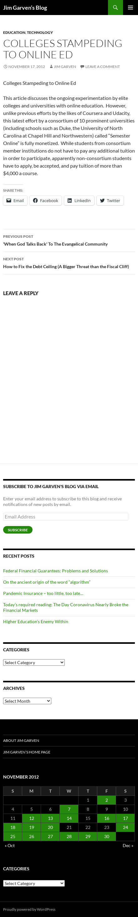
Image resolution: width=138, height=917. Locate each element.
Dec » (128, 845)
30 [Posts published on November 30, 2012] (106, 836)
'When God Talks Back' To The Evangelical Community (69, 240)
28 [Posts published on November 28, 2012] (69, 836)
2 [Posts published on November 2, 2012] (106, 800)
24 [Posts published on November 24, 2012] (125, 827)
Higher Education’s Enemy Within (35, 621)
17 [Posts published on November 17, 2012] (125, 818)
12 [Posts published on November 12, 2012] (31, 818)
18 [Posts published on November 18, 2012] (12, 827)
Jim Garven (65, 66)
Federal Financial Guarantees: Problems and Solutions (55, 570)
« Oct (10, 845)
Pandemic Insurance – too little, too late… (43, 593)
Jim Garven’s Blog (25, 7)
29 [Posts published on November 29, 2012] (87, 836)
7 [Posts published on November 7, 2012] (69, 809)
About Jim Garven (21, 740)
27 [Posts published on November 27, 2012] (50, 836)
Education (14, 32)
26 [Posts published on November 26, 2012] (31, 836)
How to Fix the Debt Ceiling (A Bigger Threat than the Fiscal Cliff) (69, 262)
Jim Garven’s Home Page (26, 752)
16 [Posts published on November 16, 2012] (106, 818)
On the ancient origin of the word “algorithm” (46, 582)
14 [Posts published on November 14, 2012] (69, 818)
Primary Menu (130, 7)
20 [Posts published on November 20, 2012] (50, 827)
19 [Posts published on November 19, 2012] (31, 827)
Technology (40, 32)
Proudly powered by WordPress (29, 909)
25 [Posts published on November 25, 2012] (12, 836)
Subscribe (18, 530)
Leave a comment (102, 66)
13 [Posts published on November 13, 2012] (50, 818)
